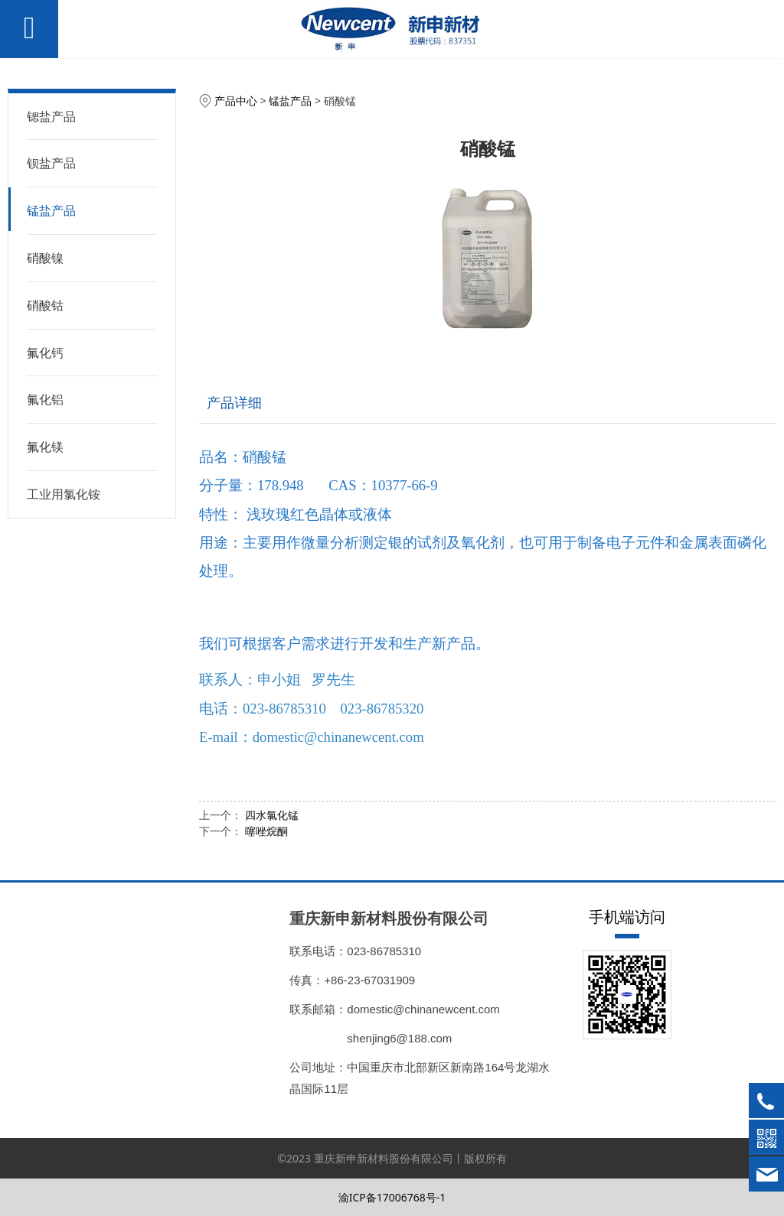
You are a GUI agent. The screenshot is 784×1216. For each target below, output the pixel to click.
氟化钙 (45, 352)
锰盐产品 (51, 210)
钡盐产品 (51, 162)
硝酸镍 (45, 257)
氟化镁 (45, 446)
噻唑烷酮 (266, 831)
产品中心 (235, 100)
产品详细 (234, 402)
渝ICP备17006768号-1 (392, 1197)
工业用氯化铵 (63, 494)
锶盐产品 (51, 116)
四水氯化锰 (272, 815)
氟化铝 (45, 399)
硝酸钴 (45, 305)
